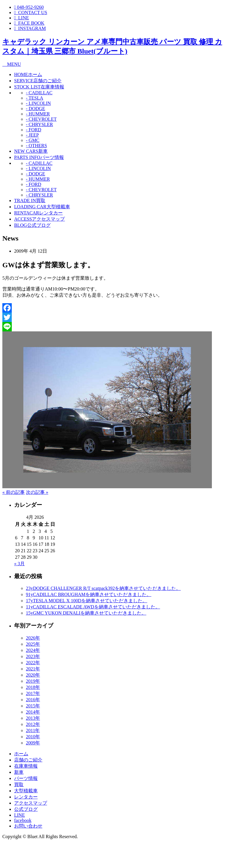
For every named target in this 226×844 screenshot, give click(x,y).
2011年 (33, 730)
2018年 (33, 687)
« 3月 (19, 563)
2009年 (33, 742)
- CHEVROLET (41, 119)
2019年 (33, 681)
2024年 (33, 650)
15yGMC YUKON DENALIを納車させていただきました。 (86, 612)
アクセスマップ (39, 219)
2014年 (33, 711)
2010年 (33, 736)
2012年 (33, 724)
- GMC (32, 140)
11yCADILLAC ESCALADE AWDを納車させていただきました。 (93, 606)
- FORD (33, 129)
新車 (31, 151)
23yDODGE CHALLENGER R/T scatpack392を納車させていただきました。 (103, 588)
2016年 (33, 699)
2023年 (33, 656)
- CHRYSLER (39, 124)
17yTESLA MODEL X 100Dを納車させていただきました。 (86, 600)
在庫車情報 (39, 86)
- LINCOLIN (38, 103)
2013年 (33, 718)
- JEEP (32, 134)
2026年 (33, 637)
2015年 (33, 705)
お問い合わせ (28, 825)
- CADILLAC (39, 92)
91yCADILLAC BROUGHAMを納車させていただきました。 (88, 594)
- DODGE (35, 108)
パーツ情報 (39, 157)
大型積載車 (42, 206)
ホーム (28, 74)
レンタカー (38, 212)
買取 (29, 200)
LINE (19, 815)
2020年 (33, 674)
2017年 (33, 693)
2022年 (33, 662)
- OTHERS (36, 145)
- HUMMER (38, 113)
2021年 (33, 668)
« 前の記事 (13, 492)
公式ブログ (32, 225)
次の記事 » (37, 492)
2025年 (33, 644)
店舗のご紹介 (38, 80)
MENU (11, 64)
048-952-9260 (29, 7)
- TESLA (34, 97)
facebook (22, 820)
